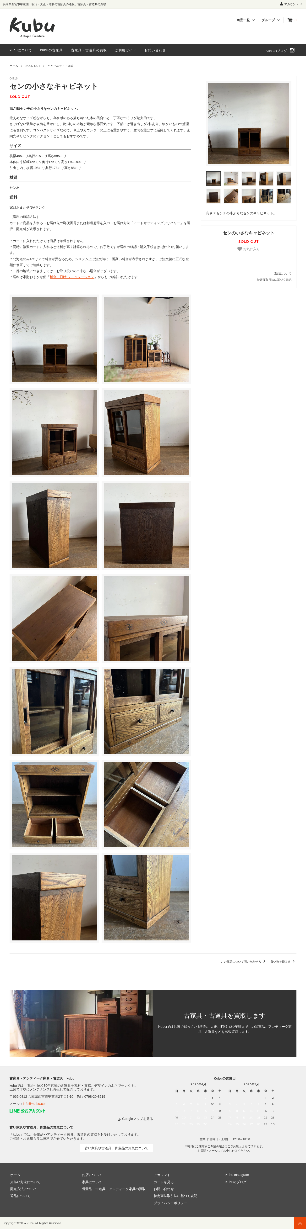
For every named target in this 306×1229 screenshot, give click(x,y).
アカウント (291, 4)
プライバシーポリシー (169, 1203)
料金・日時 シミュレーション (72, 277)
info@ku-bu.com (35, 1104)
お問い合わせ (155, 50)
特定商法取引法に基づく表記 (175, 1196)
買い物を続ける (283, 961)
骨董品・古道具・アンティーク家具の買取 (113, 1189)
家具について (91, 1182)
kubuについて (21, 50)
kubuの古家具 (51, 50)
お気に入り (248, 249)
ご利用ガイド (125, 50)
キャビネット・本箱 (60, 66)
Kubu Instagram (236, 1175)
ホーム (14, 66)
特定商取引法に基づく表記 (274, 279)
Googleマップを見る (137, 1119)
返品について (282, 273)
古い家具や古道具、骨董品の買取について (116, 1148)
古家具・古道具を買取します (225, 1015)
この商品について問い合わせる (244, 961)
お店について (91, 1175)
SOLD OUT (33, 66)
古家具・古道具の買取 (89, 50)
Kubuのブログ (276, 51)
